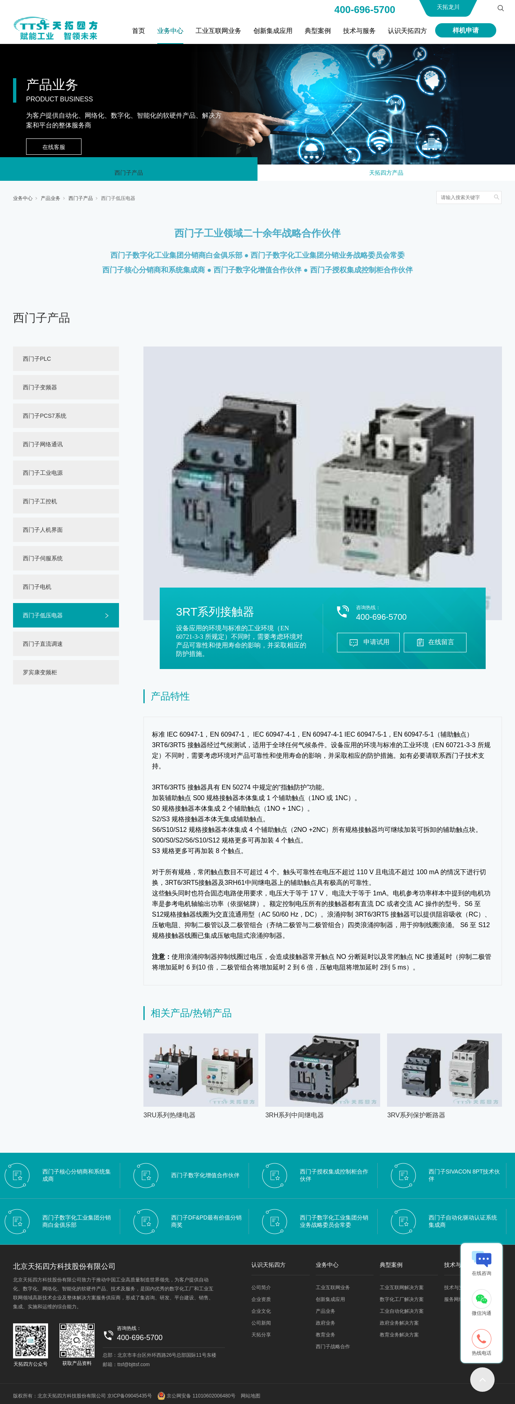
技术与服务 (359, 30)
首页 (138, 30)
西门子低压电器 (118, 201)
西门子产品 (128, 174)
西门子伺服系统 (43, 561)
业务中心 (170, 30)
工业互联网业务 (218, 30)
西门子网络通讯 (43, 447)
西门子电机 (37, 590)
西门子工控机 (40, 504)
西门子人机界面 (43, 533)
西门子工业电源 (43, 476)
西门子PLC (37, 362)
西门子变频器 (40, 390)
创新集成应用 (273, 30)
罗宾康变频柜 (40, 675)
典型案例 (318, 30)
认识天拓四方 (407, 30)
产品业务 (50, 201)
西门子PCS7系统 (44, 419)
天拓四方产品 (386, 174)
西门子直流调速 (43, 647)
